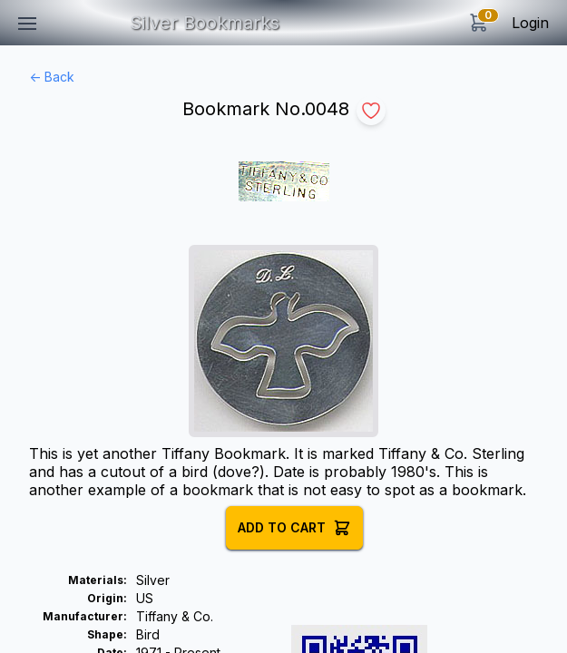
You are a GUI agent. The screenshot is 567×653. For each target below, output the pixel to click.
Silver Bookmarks (204, 23)
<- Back (51, 76)
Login (530, 23)
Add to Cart (294, 528)
